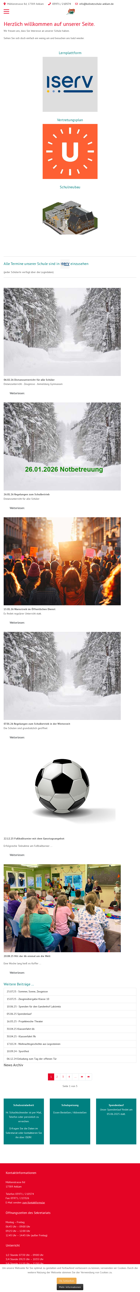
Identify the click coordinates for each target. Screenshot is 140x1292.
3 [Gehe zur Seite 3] (63, 1076)
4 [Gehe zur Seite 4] (69, 1076)
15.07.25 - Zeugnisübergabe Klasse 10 (28, 999)
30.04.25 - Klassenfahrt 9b (21, 1036)
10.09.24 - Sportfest (18, 1051)
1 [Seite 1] (51, 1076)
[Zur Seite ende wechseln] (88, 1076)
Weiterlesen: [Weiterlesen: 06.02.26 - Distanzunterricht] (17, 393)
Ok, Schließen (66, 1280)
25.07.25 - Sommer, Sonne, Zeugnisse (27, 991)
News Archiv (13, 1065)
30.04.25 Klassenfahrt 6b (21, 1029)
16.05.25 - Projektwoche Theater (25, 1021)
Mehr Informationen (70, 1287)
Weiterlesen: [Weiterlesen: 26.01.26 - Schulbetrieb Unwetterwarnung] (17, 508)
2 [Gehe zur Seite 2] (57, 1076)
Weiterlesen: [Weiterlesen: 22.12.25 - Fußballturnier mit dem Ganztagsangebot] (17, 855)
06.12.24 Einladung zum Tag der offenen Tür (32, 1058)
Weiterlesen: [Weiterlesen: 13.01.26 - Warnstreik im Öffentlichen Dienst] (17, 622)
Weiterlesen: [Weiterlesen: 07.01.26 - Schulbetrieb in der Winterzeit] (17, 737)
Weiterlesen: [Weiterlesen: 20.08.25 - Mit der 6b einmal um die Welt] (17, 972)
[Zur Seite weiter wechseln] (82, 1076)
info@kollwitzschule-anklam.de (96, 4)
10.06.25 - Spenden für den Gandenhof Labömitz (34, 1006)
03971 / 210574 (61, 4)
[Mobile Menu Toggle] (6, 11)
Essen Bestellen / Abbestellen (70, 1112)
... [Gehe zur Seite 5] (75, 1076)
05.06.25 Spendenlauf (19, 1013)
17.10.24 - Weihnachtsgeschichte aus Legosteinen (33, 1044)
